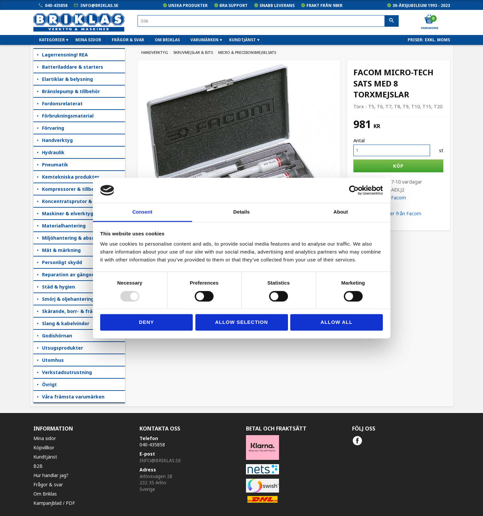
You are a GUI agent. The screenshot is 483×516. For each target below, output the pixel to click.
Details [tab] (241, 212)
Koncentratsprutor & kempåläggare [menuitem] (83, 201)
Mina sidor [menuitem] (88, 40)
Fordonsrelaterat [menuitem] (62, 103)
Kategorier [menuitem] (52, 40)
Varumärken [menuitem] (204, 40)
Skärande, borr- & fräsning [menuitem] (73, 311)
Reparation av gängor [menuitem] (68, 274)
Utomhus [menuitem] (53, 360)
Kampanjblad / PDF (54, 503)
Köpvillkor (43, 447)
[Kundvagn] (429, 19)
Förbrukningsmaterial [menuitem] (68, 116)
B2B (38, 466)
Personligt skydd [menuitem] (62, 262)
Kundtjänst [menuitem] (242, 40)
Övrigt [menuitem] (49, 384)
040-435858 (56, 5)
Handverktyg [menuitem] (57, 140)
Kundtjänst (45, 457)
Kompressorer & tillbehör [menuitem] (72, 189)
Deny (146, 322)
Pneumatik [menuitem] (55, 164)
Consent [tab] (142, 212)
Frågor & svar (48, 484)
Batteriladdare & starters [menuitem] (72, 67)
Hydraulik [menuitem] (53, 152)
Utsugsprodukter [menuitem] (62, 348)
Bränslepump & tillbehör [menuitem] (71, 91)
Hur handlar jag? (50, 475)
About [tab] (341, 212)
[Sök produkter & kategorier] (268, 21)
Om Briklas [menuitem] (167, 40)
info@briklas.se (99, 5)
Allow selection (241, 322)
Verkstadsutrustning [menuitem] (67, 372)
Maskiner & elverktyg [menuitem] (67, 213)
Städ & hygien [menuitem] (58, 287)
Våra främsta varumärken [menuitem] (73, 397)
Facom (398, 197)
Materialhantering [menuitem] (64, 226)
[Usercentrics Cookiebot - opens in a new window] (354, 190)
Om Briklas (45, 494)
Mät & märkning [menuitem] (61, 250)
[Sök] (391, 21)
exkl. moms (437, 40)
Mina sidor (44, 438)
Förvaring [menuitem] (53, 128)
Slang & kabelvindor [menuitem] (65, 323)
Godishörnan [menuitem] (57, 335)
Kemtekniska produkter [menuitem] (70, 177)
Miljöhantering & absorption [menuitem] (75, 238)
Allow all (337, 322)
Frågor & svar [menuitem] (128, 40)
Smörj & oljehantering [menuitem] (68, 299)
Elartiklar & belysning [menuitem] (67, 79)
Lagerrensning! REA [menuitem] (65, 55)
